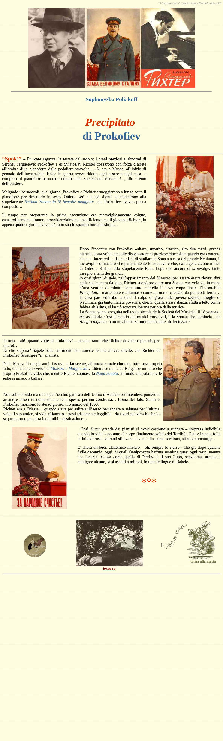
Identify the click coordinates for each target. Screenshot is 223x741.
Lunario (185, 3)
